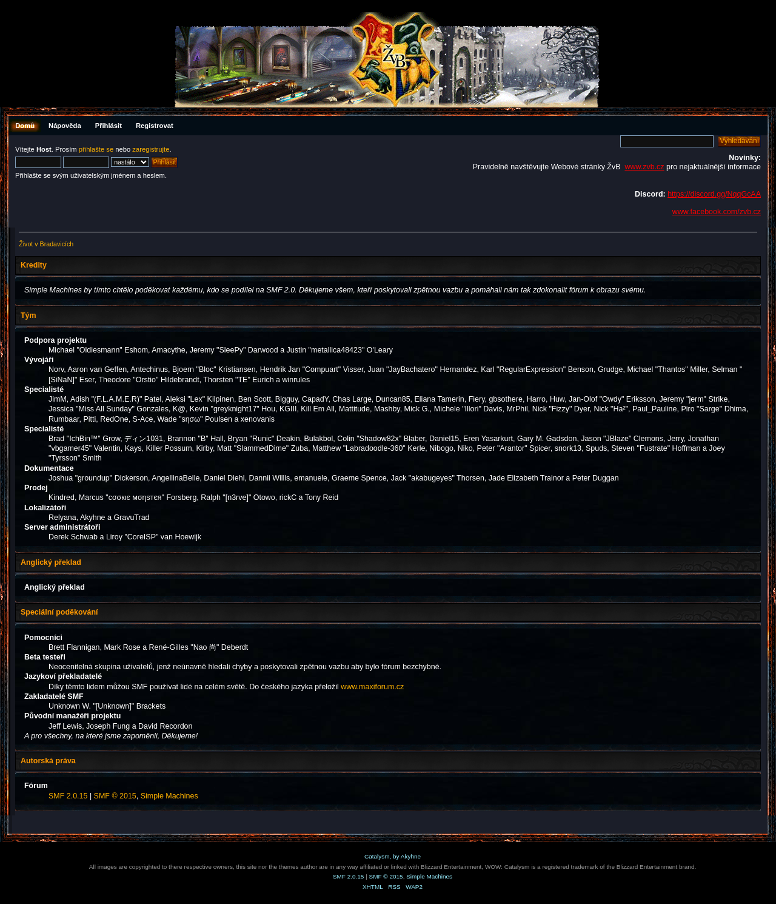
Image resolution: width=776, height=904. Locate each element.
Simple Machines (169, 796)
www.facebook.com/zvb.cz (716, 211)
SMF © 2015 (115, 796)
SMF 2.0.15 (67, 796)
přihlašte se (96, 149)
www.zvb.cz (644, 167)
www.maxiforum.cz (372, 687)
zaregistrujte (150, 149)
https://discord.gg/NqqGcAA (714, 194)
